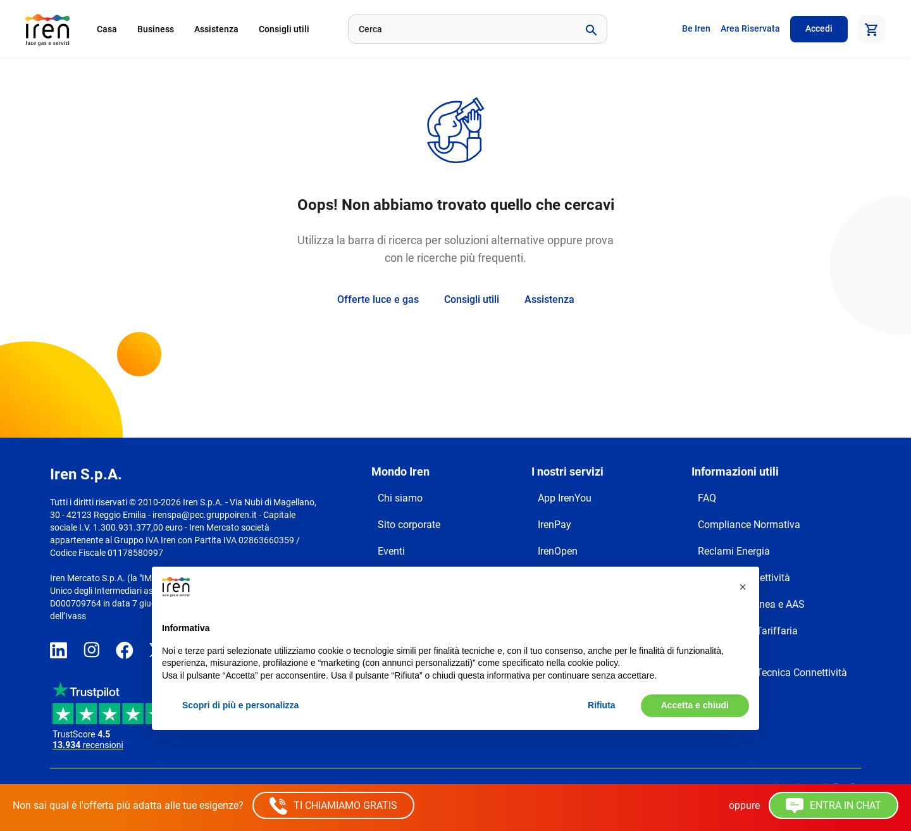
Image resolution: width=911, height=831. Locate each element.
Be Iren (696, 28)
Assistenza (216, 29)
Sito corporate (409, 525)
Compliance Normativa (749, 525)
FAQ (707, 498)
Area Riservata (750, 28)
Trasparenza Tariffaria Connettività (748, 638)
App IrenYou (565, 498)
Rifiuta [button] (602, 705)
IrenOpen (558, 551)
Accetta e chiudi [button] (695, 705)
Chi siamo (400, 498)
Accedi (819, 28)
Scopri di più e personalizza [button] (240, 705)
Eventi (391, 551)
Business (155, 29)
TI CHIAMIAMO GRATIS (333, 806)
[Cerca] (461, 29)
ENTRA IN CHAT (833, 806)
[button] (743, 587)
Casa (107, 29)
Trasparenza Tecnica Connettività (772, 673)
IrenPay (554, 525)
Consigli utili (284, 29)
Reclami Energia (734, 551)
